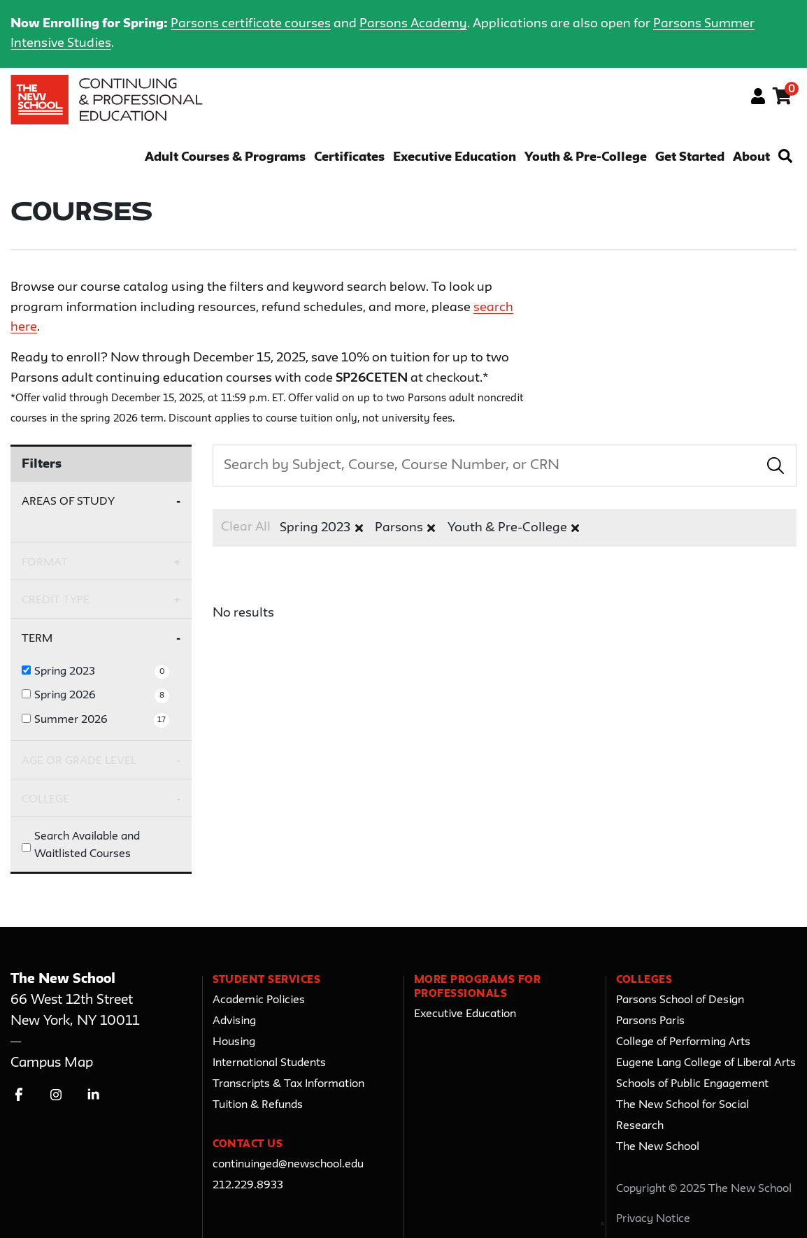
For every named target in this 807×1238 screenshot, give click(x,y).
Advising (234, 1021)
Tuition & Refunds (258, 1105)
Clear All (246, 527)
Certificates (349, 157)
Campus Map (51, 1063)
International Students (269, 1063)
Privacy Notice (653, 1219)
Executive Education (454, 157)
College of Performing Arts (683, 1042)
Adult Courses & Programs (225, 157)
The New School (657, 1147)
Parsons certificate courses (251, 23)
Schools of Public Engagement (692, 1084)
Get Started (689, 157)
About (751, 157)
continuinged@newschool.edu (288, 1164)
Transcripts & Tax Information (288, 1084)
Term (37, 638)
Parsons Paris (650, 1021)
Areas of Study (68, 501)
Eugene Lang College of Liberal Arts (706, 1063)
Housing (234, 1042)
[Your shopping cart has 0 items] (783, 98)
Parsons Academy (413, 23)
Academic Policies (259, 1000)
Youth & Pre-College (585, 157)
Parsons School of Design (680, 1000)
